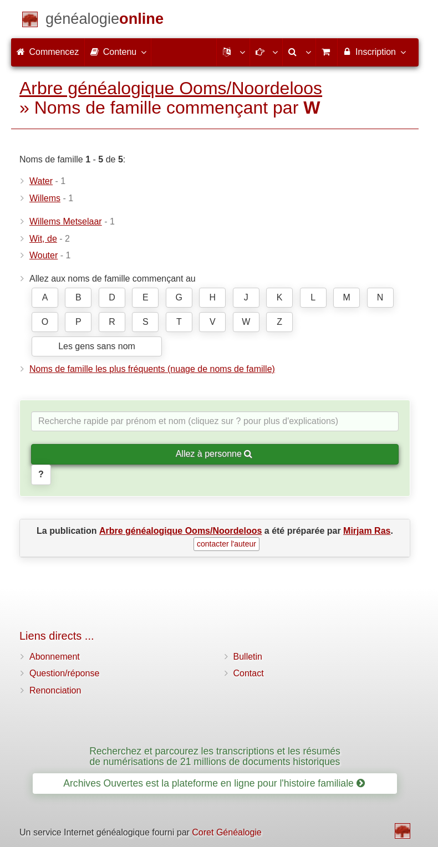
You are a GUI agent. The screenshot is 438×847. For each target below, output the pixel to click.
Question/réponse (64, 673)
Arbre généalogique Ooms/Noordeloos (170, 88)
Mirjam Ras (366, 530)
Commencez (48, 52)
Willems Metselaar (65, 221)
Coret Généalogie (226, 832)
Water (41, 181)
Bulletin (247, 656)
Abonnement (54, 656)
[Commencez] (104, 20)
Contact (248, 673)
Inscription (374, 51)
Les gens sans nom (96, 346)
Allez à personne (214, 453)
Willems (44, 198)
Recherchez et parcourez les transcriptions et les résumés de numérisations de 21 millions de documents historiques (214, 756)
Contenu (117, 51)
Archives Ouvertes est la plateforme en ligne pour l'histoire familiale (213, 783)
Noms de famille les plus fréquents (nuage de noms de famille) (152, 369)
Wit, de (43, 238)
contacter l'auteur (226, 543)
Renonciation (55, 690)
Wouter (43, 255)
